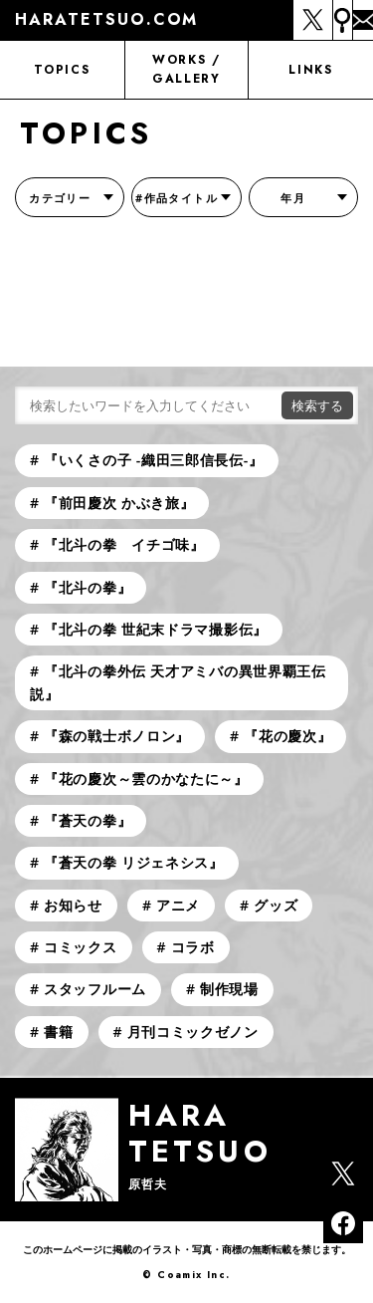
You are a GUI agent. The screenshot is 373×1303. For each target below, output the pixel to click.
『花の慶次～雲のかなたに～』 (146, 778)
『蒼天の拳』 (87, 820)
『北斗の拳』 (87, 587)
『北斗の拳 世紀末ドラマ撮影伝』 (156, 629)
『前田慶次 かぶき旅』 (119, 502)
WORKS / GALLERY (186, 69)
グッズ (275, 905)
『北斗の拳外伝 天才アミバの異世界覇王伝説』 (178, 681)
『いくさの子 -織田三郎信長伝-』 (154, 459)
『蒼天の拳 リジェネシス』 (134, 862)
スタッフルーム (95, 988)
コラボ (193, 946)
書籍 (58, 1031)
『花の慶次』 (287, 735)
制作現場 (229, 988)
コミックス (80, 946)
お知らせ (73, 905)
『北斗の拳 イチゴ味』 (124, 544)
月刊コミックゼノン (193, 1031)
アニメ (178, 905)
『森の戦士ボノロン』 (117, 735)
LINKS (310, 70)
